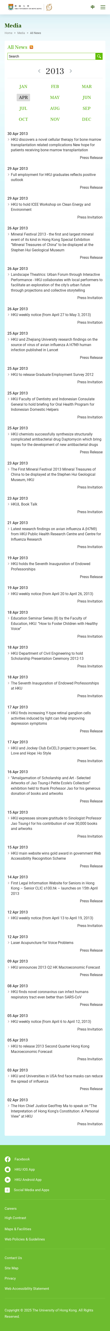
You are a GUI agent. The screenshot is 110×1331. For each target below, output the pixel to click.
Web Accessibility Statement (27, 1289)
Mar (87, 86)
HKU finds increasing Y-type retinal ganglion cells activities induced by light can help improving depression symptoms (51, 718)
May (55, 97)
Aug (55, 108)
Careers (11, 1208)
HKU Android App (23, 1180)
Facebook (17, 1159)
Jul (23, 108)
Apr (23, 97)
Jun (86, 97)
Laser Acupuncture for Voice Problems (42, 942)
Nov (55, 119)
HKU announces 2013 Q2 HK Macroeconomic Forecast (55, 967)
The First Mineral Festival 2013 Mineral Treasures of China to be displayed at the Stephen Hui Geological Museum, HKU (53, 474)
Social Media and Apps (27, 1190)
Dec (86, 119)
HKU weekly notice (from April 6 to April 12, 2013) (51, 1021)
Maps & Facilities (18, 1229)
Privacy (10, 1278)
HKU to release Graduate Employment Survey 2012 (52, 374)
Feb (55, 86)
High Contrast (15, 1218)
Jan (23, 86)
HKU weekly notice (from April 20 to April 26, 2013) (52, 594)
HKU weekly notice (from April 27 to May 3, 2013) (51, 315)
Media (21, 33)
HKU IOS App (20, 1169)
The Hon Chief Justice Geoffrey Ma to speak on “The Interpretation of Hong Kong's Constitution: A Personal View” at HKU (55, 1111)
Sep (87, 108)
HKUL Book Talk (24, 504)
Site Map (11, 1268)
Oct (23, 119)
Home (8, 33)
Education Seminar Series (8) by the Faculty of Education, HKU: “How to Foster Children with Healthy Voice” (54, 623)
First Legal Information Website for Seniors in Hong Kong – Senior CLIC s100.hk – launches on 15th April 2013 (54, 888)
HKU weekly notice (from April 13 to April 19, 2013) (52, 918)
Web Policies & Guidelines (25, 1239)
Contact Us (13, 1258)
